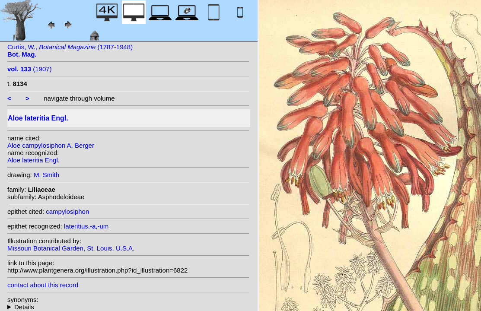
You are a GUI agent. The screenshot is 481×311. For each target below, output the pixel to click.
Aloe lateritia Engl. (33, 160)
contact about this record (42, 285)
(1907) (29, 69)
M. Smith (46, 174)
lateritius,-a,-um (86, 226)
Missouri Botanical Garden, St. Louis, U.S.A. (70, 248)
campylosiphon (67, 211)
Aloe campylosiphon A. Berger (50, 145)
